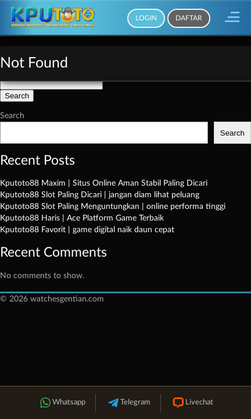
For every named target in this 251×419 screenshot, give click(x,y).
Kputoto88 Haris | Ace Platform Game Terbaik (82, 218)
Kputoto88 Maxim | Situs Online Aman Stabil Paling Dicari (103, 183)
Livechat (192, 403)
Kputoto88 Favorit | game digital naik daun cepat (87, 230)
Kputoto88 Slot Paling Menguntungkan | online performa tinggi (112, 207)
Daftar (188, 18)
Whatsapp (61, 403)
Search (12, 116)
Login (146, 18)
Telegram (128, 403)
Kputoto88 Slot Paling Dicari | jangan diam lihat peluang (99, 195)
